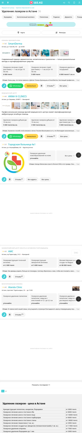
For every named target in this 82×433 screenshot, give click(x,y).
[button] (2, 2)
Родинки (56, 17)
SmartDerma (15, 43)
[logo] (36, 2)
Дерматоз (68, 17)
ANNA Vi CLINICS (17, 96)
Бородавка (8, 17)
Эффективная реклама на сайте (41, 213)
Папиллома (44, 17)
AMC (10, 251)
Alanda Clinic (15, 287)
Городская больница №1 (22, 144)
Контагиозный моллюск (25, 17)
